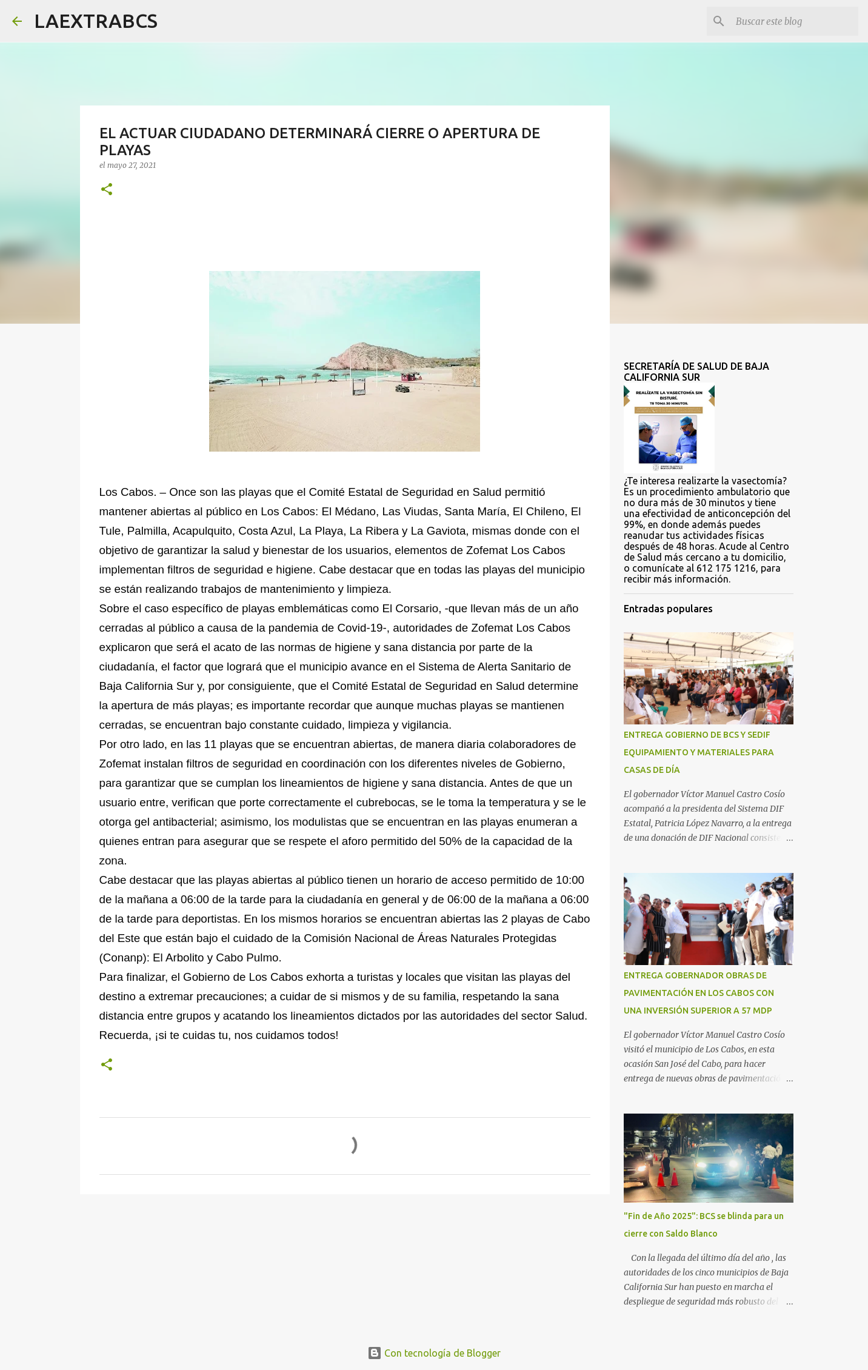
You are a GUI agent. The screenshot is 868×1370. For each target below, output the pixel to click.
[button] (106, 190)
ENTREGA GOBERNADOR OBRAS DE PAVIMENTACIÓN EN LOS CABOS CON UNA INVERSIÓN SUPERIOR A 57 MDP (699, 993)
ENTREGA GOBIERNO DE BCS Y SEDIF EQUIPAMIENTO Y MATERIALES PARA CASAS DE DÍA (699, 752)
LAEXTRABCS (96, 21)
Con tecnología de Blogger (434, 1353)
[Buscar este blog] (794, 21)
